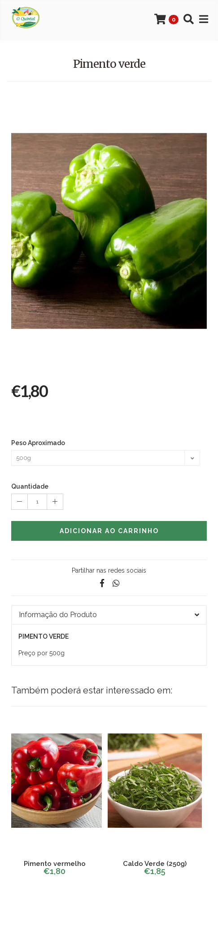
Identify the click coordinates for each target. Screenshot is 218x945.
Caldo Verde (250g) (155, 864)
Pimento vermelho (55, 864)
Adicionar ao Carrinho (109, 530)
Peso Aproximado (38, 442)
